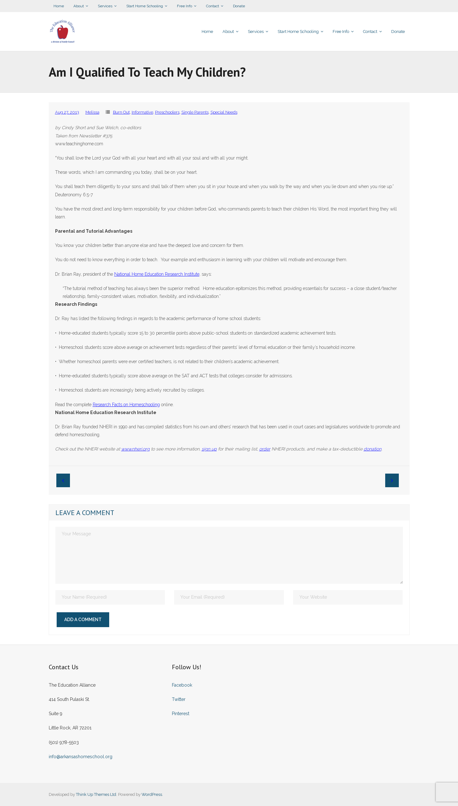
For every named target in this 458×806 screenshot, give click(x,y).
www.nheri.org (135, 448)
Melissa (92, 112)
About (78, 6)
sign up (209, 448)
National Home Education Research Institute (156, 274)
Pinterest (180, 713)
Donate (239, 6)
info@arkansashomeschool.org (80, 756)
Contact (212, 6)
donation (372, 448)
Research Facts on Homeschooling (126, 404)
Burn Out (121, 112)
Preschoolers (167, 112)
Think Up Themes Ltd (96, 794)
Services (105, 6)
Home (58, 6)
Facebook (182, 685)
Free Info (184, 6)
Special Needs (223, 112)
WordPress (151, 794)
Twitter (178, 699)
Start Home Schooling (144, 6)
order (264, 448)
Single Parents (195, 112)
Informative (142, 112)
